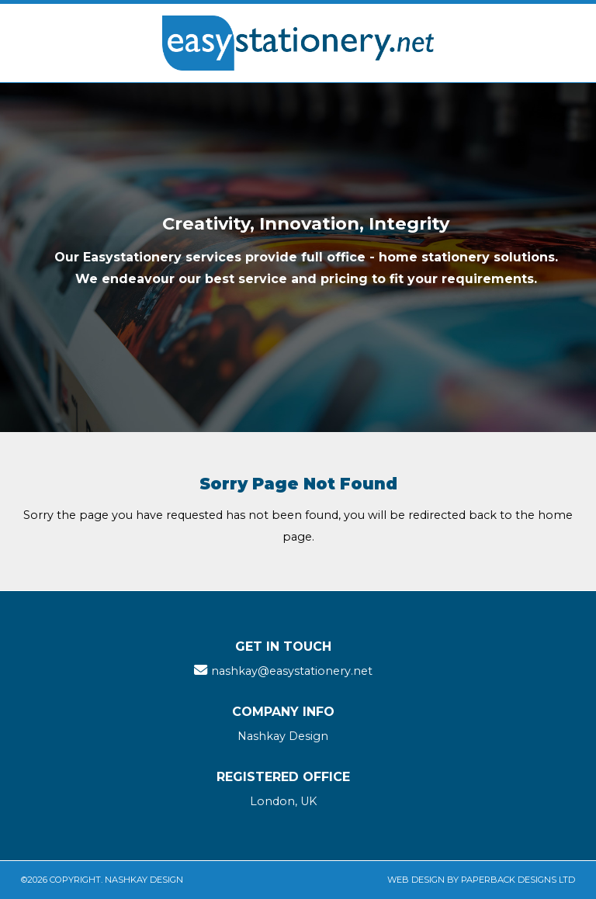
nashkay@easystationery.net (291, 671)
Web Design (416, 879)
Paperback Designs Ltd (518, 879)
